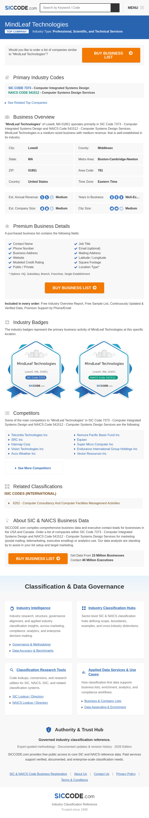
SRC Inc (17, 439)
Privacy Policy (126, 774)
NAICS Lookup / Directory (30, 702)
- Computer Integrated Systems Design (48, 88)
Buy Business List (113, 55)
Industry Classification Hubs (112, 608)
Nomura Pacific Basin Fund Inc (98, 435)
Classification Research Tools (41, 670)
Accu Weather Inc (23, 453)
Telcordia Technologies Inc (29, 435)
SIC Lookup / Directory (28, 696)
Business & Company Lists (102, 701)
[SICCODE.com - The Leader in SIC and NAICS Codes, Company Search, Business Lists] (21, 8)
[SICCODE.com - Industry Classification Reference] (74, 796)
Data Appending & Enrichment (105, 707)
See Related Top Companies (27, 102)
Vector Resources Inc (92, 453)
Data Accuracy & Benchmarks (33, 650)
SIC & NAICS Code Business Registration (38, 774)
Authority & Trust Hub (79, 729)
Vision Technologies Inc (27, 449)
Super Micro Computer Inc (95, 444)
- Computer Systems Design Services (51, 92)
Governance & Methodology (31, 644)
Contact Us (101, 774)
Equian (82, 439)
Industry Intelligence (33, 608)
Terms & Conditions (74, 780)
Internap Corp (20, 444)
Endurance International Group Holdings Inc (107, 449)
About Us (80, 774)
